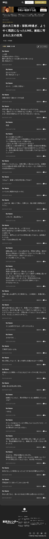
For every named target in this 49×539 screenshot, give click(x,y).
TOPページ (20, 516)
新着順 (8, 46)
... (46, 51)
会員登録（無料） (40, 2)
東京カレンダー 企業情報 (20, 526)
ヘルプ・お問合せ (20, 519)
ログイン (29, 2)
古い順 (13, 46)
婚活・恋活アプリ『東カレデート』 (37, 520)
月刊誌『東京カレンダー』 (35, 518)
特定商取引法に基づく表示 (26, 526)
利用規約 (26, 516)
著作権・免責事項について (26, 522)
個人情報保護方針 (26, 519)
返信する (39, 64)
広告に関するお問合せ (20, 522)
